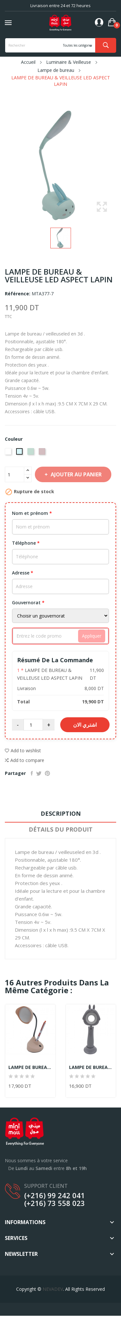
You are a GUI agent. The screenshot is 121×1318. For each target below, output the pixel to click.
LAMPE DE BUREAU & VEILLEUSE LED (30, 1067)
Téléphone (26, 543)
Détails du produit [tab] (61, 829)
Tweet (39, 773)
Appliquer (91, 636)
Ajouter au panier (75, 474)
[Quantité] (14, 474)
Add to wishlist (23, 750)
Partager (32, 773)
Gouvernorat (28, 602)
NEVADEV (53, 1289)
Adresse (22, 573)
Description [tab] (61, 813)
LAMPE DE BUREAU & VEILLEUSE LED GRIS (91, 1067)
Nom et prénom (32, 513)
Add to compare (24, 760)
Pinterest (47, 773)
